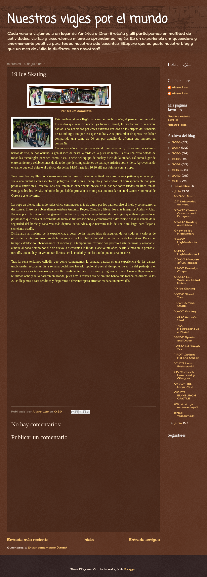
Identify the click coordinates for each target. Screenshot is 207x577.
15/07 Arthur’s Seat (185, 318)
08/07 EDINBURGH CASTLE (185, 395)
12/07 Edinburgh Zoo (187, 347)
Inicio (89, 539)
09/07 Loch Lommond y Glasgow (184, 375)
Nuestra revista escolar (179, 118)
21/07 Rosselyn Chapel (186, 270)
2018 (176, 142)
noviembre (183, 185)
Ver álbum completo (76, 110)
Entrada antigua (144, 539)
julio (178, 191)
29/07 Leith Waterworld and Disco (187, 280)
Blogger (130, 569)
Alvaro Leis (180, 87)
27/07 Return (185, 195)
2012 (177, 175)
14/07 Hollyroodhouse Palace (186, 328)
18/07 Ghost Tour (184, 296)
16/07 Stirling (185, 311)
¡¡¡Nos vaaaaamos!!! (184, 414)
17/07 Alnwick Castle (184, 304)
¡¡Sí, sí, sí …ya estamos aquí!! (186, 405)
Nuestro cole (177, 124)
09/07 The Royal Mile (183, 385)
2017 (176, 147)
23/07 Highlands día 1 (186, 252)
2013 (176, 170)
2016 (177, 153)
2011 (176, 181)
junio (179, 423)
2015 (177, 159)
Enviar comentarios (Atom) (47, 547)
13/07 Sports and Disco (184, 339)
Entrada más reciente (27, 539)
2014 (176, 164)
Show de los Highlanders (184, 232)
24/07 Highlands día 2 (185, 242)
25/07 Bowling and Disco (185, 223)
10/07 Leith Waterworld (184, 365)
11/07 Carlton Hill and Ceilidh (186, 356)
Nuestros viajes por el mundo (87, 19)
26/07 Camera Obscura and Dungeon (185, 213)
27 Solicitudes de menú (185, 203)
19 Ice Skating (184, 288)
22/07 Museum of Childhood (186, 261)
